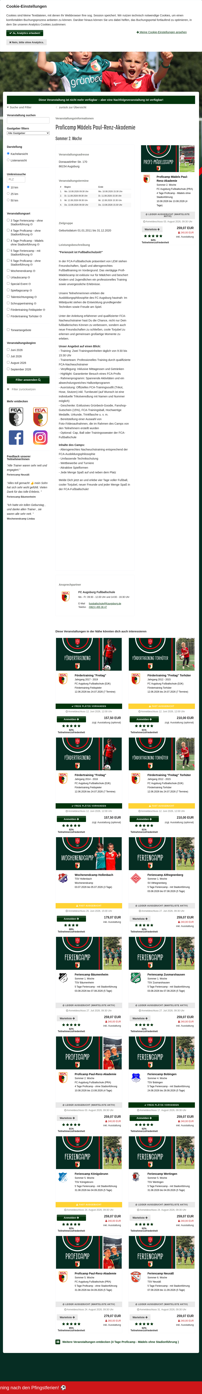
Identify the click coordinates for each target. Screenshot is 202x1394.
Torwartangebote (19, 330)
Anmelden (71, 719)
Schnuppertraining (21, 303)
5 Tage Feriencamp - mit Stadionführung (23, 252)
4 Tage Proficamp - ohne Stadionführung (24, 232)
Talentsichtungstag (22, 297)
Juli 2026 (14, 356)
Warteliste (152, 229)
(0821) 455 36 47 (98, 607)
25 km (12, 194)
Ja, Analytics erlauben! (24, 33)
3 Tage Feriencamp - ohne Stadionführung (25, 222)
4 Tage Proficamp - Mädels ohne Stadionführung (25, 242)
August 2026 (16, 362)
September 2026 (19, 369)
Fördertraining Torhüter (24, 316)
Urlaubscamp (18, 277)
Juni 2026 (15, 350)
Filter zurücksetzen (24, 389)
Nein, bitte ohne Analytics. (26, 42)
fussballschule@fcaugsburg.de (105, 603)
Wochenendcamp (21, 270)
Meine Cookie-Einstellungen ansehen (162, 32)
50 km (12, 200)
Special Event (19, 284)
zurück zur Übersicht (72, 107)
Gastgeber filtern (28, 131)
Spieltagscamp (19, 290)
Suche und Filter (21, 107)
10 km (12, 187)
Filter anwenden (28, 379)
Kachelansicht (17, 153)
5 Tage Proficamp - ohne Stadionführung (24, 262)
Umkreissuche (16, 175)
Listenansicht (17, 160)
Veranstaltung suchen (28, 116)
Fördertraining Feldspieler (26, 309)
